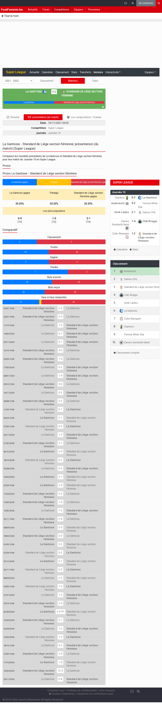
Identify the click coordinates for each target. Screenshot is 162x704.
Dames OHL (147, 212)
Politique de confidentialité (82, 690)
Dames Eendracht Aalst (120, 224)
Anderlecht (120, 203)
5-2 (60, 544)
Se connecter (146, 3)
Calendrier (47, 72)
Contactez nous (56, 690)
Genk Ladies (128, 302)
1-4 (60, 375)
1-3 (60, 434)
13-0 (60, 670)
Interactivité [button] (112, 72)
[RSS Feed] (138, 691)
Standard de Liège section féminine (147, 237)
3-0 (60, 527)
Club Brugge (147, 221)
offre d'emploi (107, 690)
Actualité (32, 9)
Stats (74, 72)
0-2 (54, 91)
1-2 (60, 325)
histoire (98, 72)
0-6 (60, 468)
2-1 (60, 417)
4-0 (60, 350)
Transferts (85, 72)
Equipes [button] (149, 72)
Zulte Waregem (130, 318)
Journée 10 (54, 133)
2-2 (60, 577)
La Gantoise (36, 91)
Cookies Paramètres (62, 693)
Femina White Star (131, 334)
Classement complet (127, 352)
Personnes (94, 9)
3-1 (60, 443)
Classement (62, 72)
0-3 (133, 197)
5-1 (60, 476)
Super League (55, 127)
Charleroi (122, 197)
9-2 (133, 203)
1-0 (60, 358)
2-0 (60, 308)
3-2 (60, 400)
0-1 (60, 333)
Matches (73, 80)
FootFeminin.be (12, 9)
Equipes (78, 9)
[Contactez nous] (132, 691)
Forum (45, 9)
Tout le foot (10, 15)
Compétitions (61, 9)
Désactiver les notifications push (95, 693)
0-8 (60, 679)
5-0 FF (60, 611)
